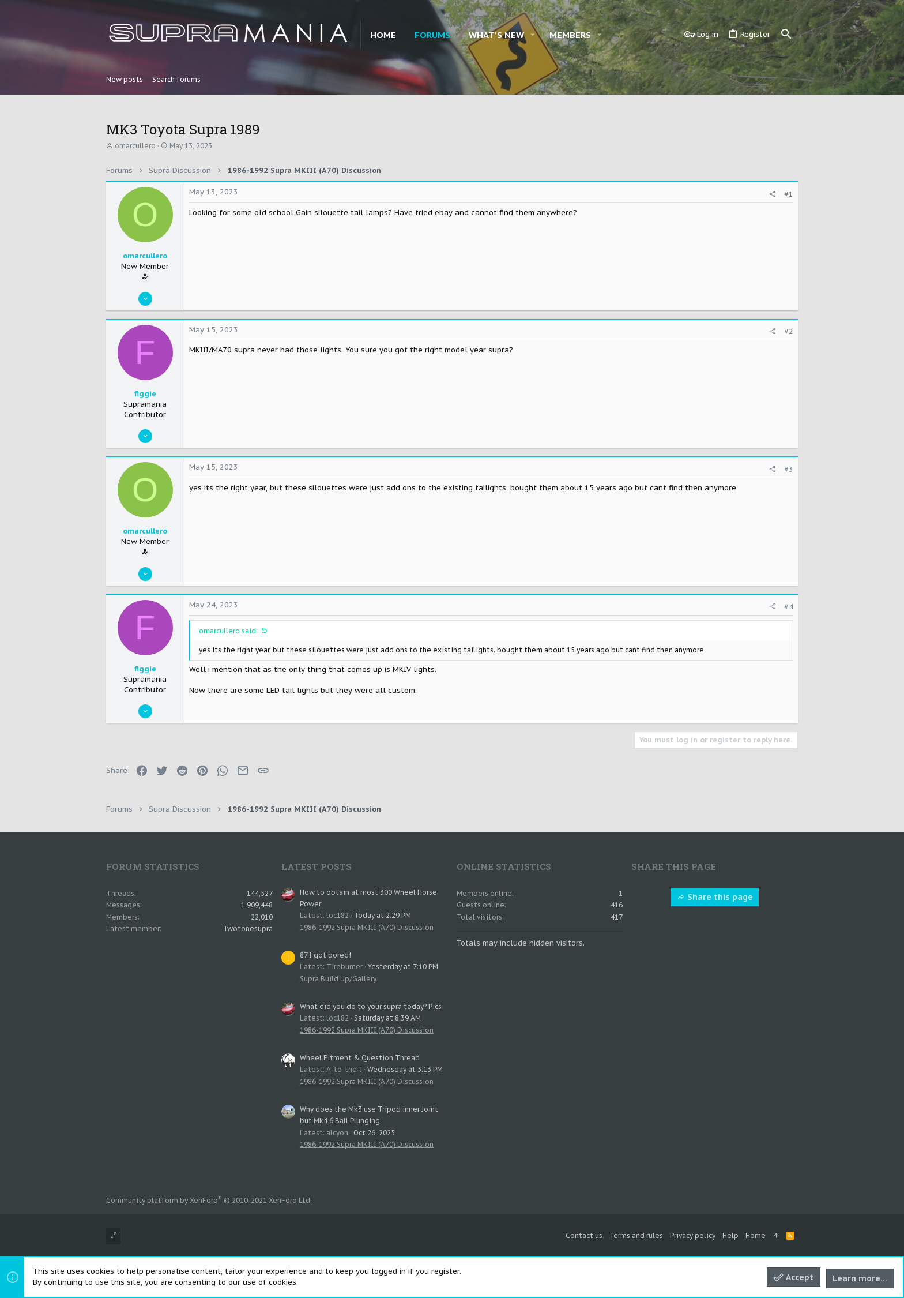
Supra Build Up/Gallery (338, 978)
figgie (145, 394)
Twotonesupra (248, 928)
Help (730, 1235)
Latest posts (316, 866)
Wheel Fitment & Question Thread (360, 1057)
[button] (532, 34)
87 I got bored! (325, 955)
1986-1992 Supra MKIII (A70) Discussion (367, 927)
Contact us (584, 1235)
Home (755, 1235)
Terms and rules (636, 1235)
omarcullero (135, 145)
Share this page (715, 897)
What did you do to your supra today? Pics (371, 1006)
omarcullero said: (228, 631)
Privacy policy (692, 1235)
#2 (788, 331)
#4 (788, 607)
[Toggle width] (113, 1236)
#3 (788, 469)
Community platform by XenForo (209, 1200)
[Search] (786, 34)
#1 (788, 194)
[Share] (772, 194)
